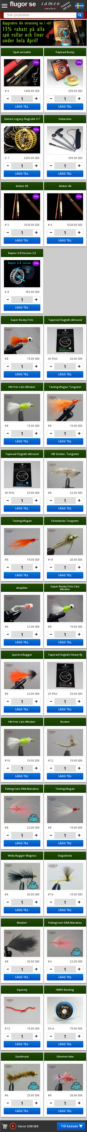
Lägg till (22, 106)
